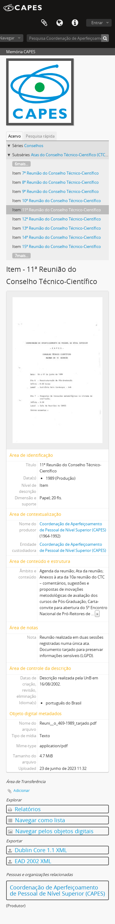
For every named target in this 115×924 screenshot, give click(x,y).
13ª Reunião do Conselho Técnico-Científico (61, 228)
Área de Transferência (44, 23)
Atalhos (74, 23)
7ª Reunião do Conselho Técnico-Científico (60, 173)
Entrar (97, 22)
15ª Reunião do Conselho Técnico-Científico (61, 246)
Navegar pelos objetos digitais (51, 831)
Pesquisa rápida (40, 136)
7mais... (21, 255)
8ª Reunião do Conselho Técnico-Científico (60, 182)
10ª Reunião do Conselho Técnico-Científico (61, 200)
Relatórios (24, 809)
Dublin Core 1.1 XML (37, 850)
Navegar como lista (36, 820)
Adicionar (21, 790)
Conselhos (33, 145)
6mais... (21, 164)
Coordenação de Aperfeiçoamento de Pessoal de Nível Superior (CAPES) (57, 890)
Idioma (59, 23)
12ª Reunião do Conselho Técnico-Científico (61, 219)
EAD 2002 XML (29, 861)
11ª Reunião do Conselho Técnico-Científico (61, 210)
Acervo (14, 136)
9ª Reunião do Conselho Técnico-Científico (60, 191)
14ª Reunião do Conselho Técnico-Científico (61, 237)
